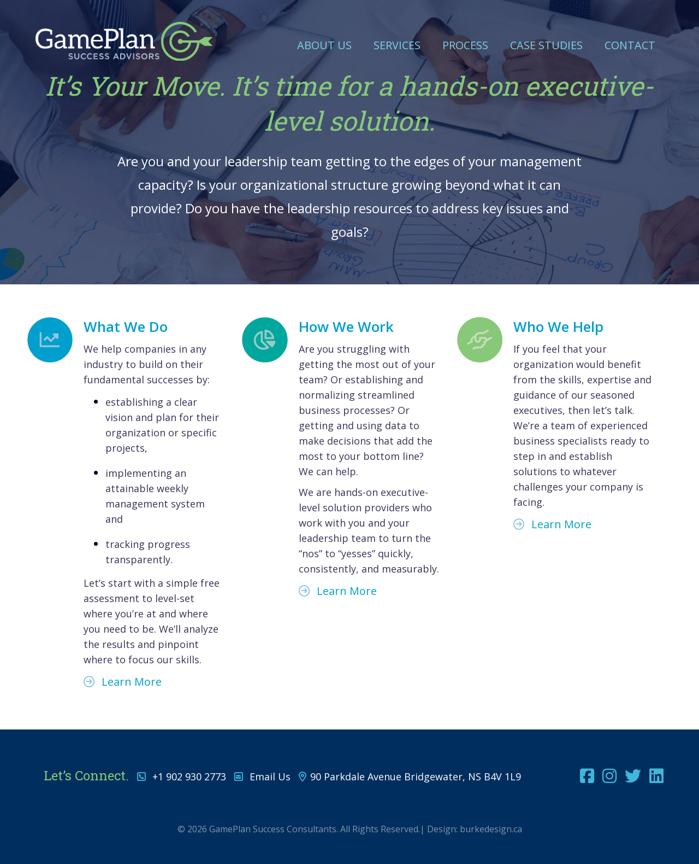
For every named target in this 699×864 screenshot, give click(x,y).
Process (465, 45)
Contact (630, 45)
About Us (324, 45)
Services (397, 45)
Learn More (123, 681)
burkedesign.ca (491, 829)
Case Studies (546, 45)
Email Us (270, 776)
